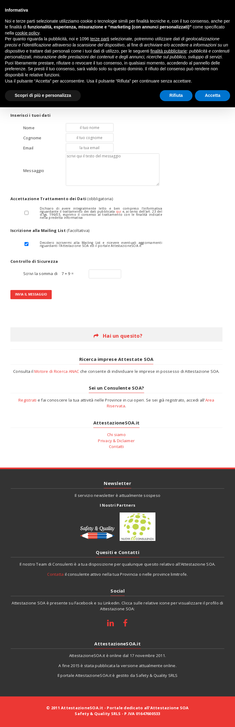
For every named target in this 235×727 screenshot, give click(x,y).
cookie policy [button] (27, 33)
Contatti (116, 446)
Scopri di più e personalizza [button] (43, 95)
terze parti (99, 38)
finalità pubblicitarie (168, 51)
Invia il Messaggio (31, 294)
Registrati (27, 400)
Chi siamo (116, 434)
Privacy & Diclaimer (116, 440)
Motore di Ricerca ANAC (56, 371)
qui (118, 211)
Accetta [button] (212, 95)
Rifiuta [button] (176, 95)
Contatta (55, 574)
